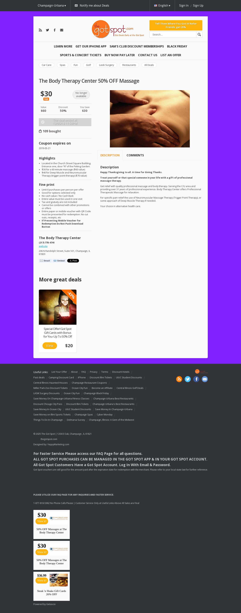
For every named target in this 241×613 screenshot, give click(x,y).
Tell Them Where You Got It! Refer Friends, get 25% (176, 25)
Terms (104, 372)
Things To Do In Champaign (48, 419)
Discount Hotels (120, 372)
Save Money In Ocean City (47, 409)
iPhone (82, 377)
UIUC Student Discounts (129, 377)
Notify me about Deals (94, 5)
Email (47, 260)
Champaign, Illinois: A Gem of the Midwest (111, 419)
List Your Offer (59, 372)
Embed (61, 260)
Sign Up (198, 5)
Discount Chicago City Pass (47, 404)
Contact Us (147, 55)
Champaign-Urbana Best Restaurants (113, 398)
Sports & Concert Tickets (80, 55)
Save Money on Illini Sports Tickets (52, 414)
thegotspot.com (49, 439)
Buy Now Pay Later (120, 55)
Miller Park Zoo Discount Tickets (50, 388)
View (49, 345)
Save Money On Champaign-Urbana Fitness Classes (61, 398)
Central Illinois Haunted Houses (50, 382)
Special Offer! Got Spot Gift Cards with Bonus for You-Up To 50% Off (57, 332)
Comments (135, 155)
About (74, 372)
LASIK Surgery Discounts (46, 393)
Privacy (93, 372)
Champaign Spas (84, 414)
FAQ (84, 372)
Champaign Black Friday (96, 393)
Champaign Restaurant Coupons (89, 382)
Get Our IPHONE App (91, 46)
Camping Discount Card (61, 377)
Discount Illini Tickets (101, 377)
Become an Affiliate (102, 388)
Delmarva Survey (76, 419)
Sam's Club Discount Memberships (137, 46)
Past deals (39, 377)
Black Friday (177, 46)
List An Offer (171, 55)
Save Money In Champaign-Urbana (113, 409)
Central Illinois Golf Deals (130, 388)
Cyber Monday (104, 414)
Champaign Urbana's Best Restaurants (113, 404)
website (43, 246)
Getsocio (51, 604)
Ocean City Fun (80, 388)
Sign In (184, 5)
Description (110, 155)
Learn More (63, 46)
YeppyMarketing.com (58, 444)
